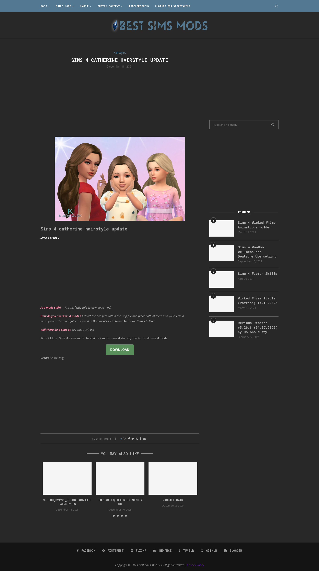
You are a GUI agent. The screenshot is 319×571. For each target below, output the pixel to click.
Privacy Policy (195, 565)
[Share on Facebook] (129, 439)
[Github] (209, 551)
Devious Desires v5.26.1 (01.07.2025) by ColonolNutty (258, 327)
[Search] (276, 6)
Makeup (84, 6)
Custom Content (108, 6)
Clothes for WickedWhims (172, 6)
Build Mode (63, 6)
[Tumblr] (186, 551)
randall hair (173, 500)
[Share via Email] (144, 439)
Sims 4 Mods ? (49, 238)
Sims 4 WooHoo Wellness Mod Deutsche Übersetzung (257, 251)
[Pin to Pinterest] (137, 439)
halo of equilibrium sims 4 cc (120, 502)
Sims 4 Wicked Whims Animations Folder (256, 224)
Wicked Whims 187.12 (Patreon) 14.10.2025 (257, 300)
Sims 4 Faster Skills (257, 273)
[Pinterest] (113, 551)
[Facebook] (86, 551)
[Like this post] (124, 439)
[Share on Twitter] (132, 439)
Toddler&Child (139, 6)
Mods (43, 6)
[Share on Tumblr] (140, 439)
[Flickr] (138, 551)
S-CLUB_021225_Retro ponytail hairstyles (67, 502)
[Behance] (162, 551)
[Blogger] (233, 551)
